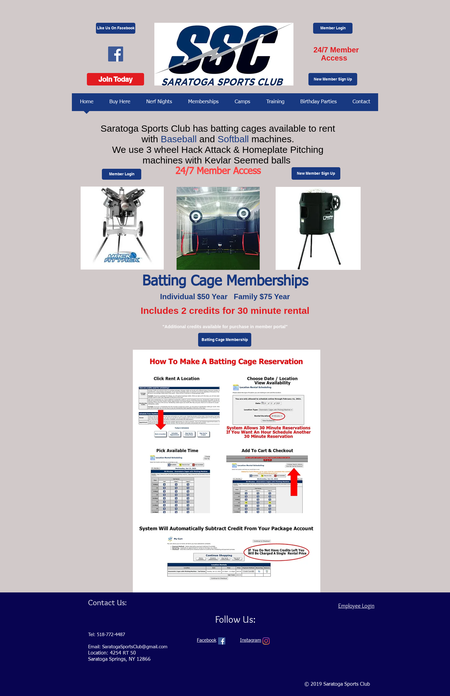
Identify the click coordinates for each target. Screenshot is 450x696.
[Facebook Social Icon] (115, 53)
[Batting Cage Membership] (224, 340)
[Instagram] (266, 641)
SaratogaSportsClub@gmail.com (135, 647)
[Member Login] (332, 28)
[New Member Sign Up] (332, 79)
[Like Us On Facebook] (115, 28)
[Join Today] (115, 79)
